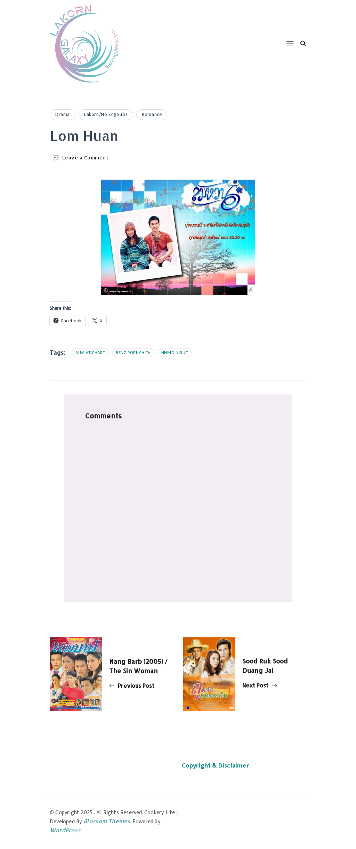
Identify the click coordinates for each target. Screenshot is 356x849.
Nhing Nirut (174, 352)
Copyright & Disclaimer (215, 766)
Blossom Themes (106, 821)
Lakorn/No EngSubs (106, 114)
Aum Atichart (90, 352)
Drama (62, 114)
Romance (152, 114)
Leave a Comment (85, 157)
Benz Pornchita (133, 352)
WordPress (65, 830)
